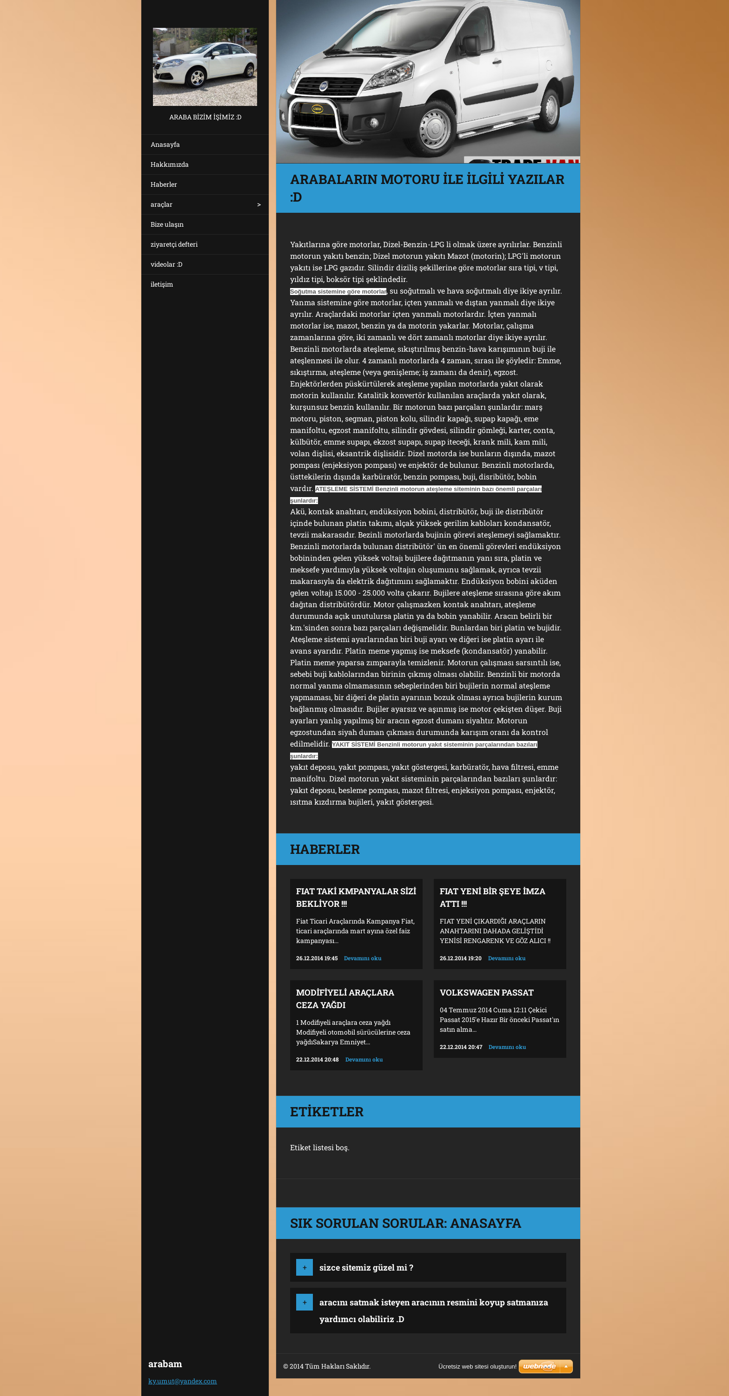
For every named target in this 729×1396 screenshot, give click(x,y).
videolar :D (166, 264)
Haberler (164, 184)
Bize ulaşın (167, 224)
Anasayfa (165, 144)
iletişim (162, 284)
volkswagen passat (487, 992)
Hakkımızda (170, 164)
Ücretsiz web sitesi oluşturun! (477, 1366)
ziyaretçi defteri (174, 244)
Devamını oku (362, 958)
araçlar (161, 204)
